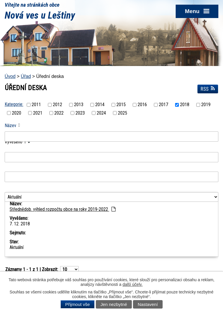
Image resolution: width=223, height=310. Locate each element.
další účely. (133, 284)
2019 (206, 105)
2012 (57, 105)
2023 (80, 113)
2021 (37, 113)
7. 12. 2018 (20, 224)
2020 (16, 113)
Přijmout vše (77, 304)
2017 (163, 105)
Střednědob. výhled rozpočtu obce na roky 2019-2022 (63, 209)
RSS (208, 89)
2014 (100, 105)
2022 (59, 113)
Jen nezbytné (113, 304)
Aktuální (17, 247)
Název (10, 125)
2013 (78, 105)
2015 (121, 105)
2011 (36, 105)
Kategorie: (14, 104)
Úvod (10, 76)
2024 (101, 113)
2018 (184, 105)
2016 (142, 105)
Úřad (26, 76)
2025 (122, 113)
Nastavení (148, 304)
